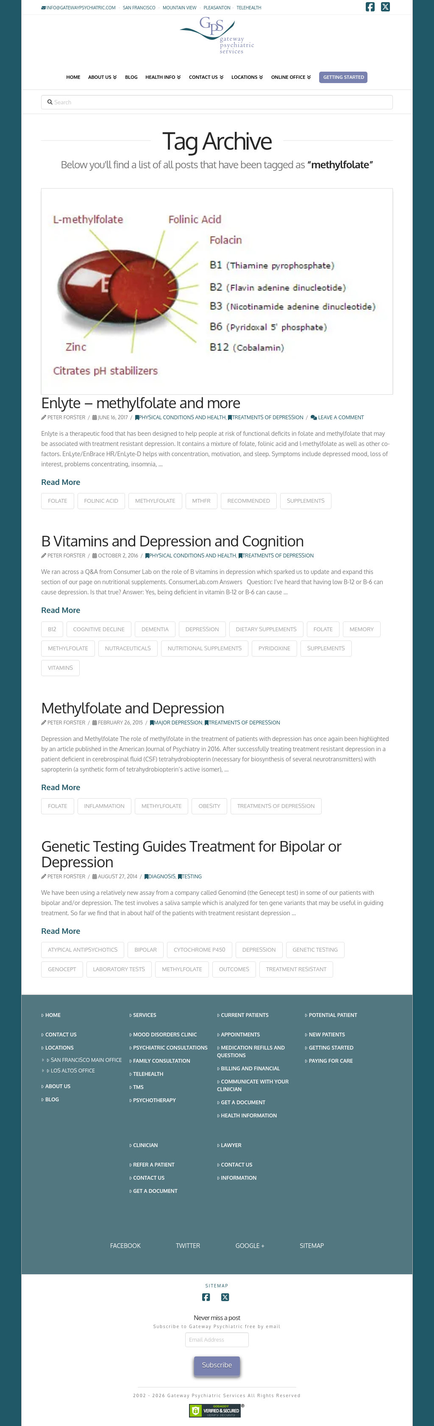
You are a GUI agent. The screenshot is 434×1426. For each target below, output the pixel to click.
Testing (190, 876)
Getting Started (329, 1048)
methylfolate (155, 500)
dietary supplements (266, 629)
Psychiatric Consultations (168, 1048)
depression (202, 629)
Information (236, 1178)
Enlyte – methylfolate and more (140, 402)
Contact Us (58, 1035)
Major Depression (176, 722)
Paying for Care (329, 1061)
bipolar (145, 949)
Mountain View (180, 7)
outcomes (234, 969)
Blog (50, 1099)
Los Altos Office (71, 1071)
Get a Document (241, 1102)
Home (51, 1015)
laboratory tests (119, 969)
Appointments (238, 1035)
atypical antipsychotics (82, 949)
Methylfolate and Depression (132, 707)
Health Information (247, 1116)
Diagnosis (160, 876)
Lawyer (229, 1145)
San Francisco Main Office (84, 1060)
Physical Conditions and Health (180, 417)
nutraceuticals (128, 648)
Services (142, 1015)
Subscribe (217, 1365)
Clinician (143, 1145)
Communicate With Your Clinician (253, 1085)
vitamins (60, 667)
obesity (209, 805)
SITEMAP (312, 1245)
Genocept (62, 969)
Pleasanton (217, 7)
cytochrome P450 (199, 949)
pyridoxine (274, 648)
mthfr (201, 500)
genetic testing (315, 949)
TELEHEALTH (249, 7)
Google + (250, 1245)
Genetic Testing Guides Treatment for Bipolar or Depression (191, 853)
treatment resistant (296, 969)
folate (57, 500)
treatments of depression (276, 805)
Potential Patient (331, 1015)
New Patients (325, 1035)
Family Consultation (159, 1061)
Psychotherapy (152, 1100)
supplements (306, 500)
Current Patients (243, 1015)
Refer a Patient (152, 1165)
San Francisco (139, 7)
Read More (60, 482)
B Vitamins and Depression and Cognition (172, 540)
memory (362, 629)
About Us (55, 1086)
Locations (57, 1048)
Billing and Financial (248, 1068)
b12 (52, 629)
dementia (155, 629)
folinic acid (101, 500)
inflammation (104, 805)
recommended (249, 500)
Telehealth (146, 1074)
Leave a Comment (337, 417)
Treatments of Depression (265, 417)
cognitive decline (99, 629)
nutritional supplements (205, 648)
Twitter (188, 1245)
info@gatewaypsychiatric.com (78, 7)
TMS (136, 1087)
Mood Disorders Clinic (163, 1035)
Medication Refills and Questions (251, 1051)
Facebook (125, 1245)
